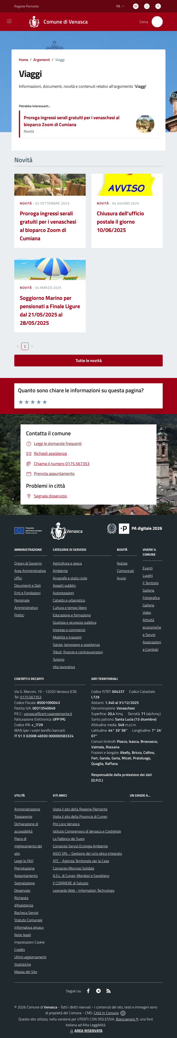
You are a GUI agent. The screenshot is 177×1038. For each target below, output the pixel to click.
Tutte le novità (89, 360)
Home (23, 59)
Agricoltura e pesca (67, 563)
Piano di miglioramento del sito (28, 846)
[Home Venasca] (56, 21)
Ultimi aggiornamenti (30, 957)
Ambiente (60, 570)
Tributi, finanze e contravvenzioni (78, 652)
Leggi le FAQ (23, 861)
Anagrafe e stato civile (70, 578)
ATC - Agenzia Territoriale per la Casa (81, 861)
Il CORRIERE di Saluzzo (70, 883)
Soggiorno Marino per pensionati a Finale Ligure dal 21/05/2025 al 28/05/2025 (50, 310)
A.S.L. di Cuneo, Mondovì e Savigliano (81, 875)
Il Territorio (151, 583)
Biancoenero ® (127, 1019)
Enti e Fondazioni (27, 593)
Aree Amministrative (30, 570)
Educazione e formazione (72, 615)
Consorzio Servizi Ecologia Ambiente (80, 846)
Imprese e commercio (69, 630)
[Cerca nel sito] (157, 21)
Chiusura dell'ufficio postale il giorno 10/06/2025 (120, 221)
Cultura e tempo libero (70, 607)
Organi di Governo (28, 563)
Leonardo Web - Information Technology (84, 890)
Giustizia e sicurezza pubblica (74, 622)
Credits (19, 949)
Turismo (58, 659)
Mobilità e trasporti (67, 637)
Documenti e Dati (27, 585)
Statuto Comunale (28, 920)
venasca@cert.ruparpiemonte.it (48, 713)
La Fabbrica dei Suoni (69, 838)
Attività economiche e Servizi (152, 627)
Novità (26, 203)
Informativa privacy (29, 927)
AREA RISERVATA (86, 1030)
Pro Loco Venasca (66, 824)
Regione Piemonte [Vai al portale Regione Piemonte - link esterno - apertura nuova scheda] (26, 6)
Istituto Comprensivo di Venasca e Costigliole (87, 831)
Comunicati (125, 570)
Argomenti (41, 59)
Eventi (148, 568)
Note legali (22, 935)
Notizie (122, 563)
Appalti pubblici (64, 585)
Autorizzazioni (63, 593)
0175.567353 (30, 697)
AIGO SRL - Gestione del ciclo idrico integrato (87, 853)
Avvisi (121, 578)
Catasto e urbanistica (69, 600)
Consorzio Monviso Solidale (73, 868)
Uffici (18, 578)
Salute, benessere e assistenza (76, 644)
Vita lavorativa (64, 667)
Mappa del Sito (25, 971)
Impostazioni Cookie (29, 942)
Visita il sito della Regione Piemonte (80, 809)
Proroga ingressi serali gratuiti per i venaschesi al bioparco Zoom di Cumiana (71, 121)
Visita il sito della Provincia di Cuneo (80, 816)
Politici (19, 615)
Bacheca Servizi (26, 912)
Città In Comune (106, 1013)
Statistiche (22, 964)
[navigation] (9, 21)
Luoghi (148, 575)
